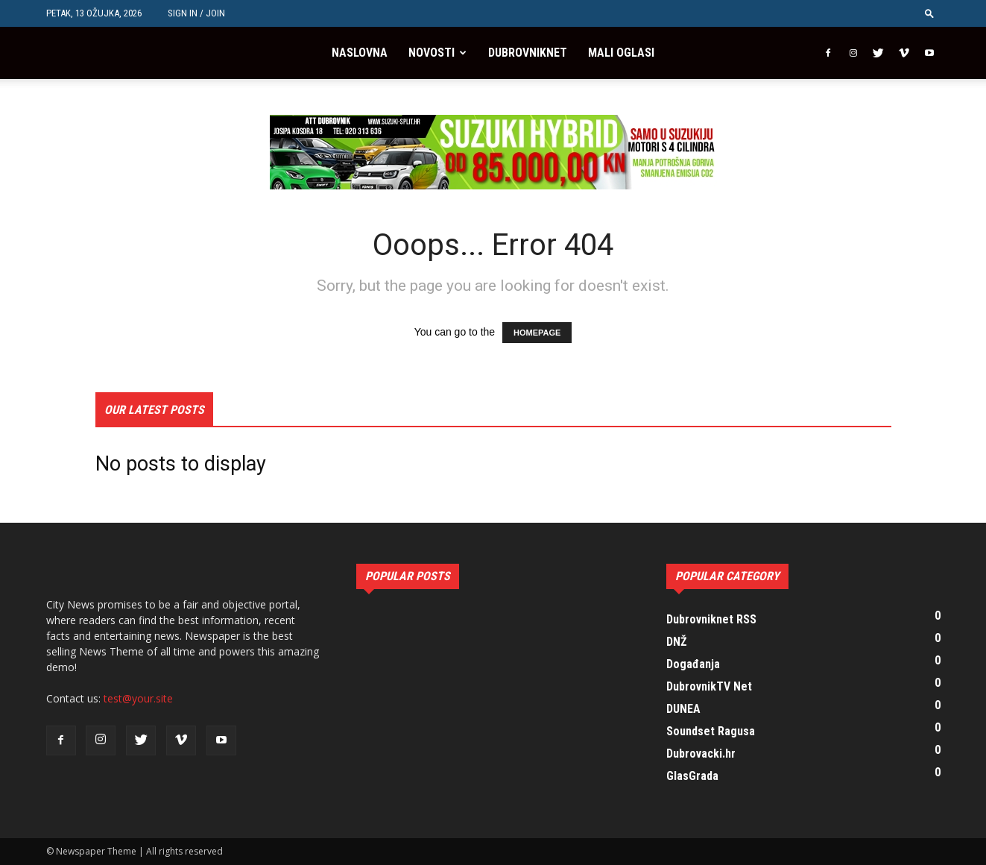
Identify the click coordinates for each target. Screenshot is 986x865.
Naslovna (360, 52)
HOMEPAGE (536, 332)
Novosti (431, 52)
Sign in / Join (196, 13)
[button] (929, 13)
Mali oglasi (621, 52)
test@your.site (138, 698)
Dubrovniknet (527, 52)
